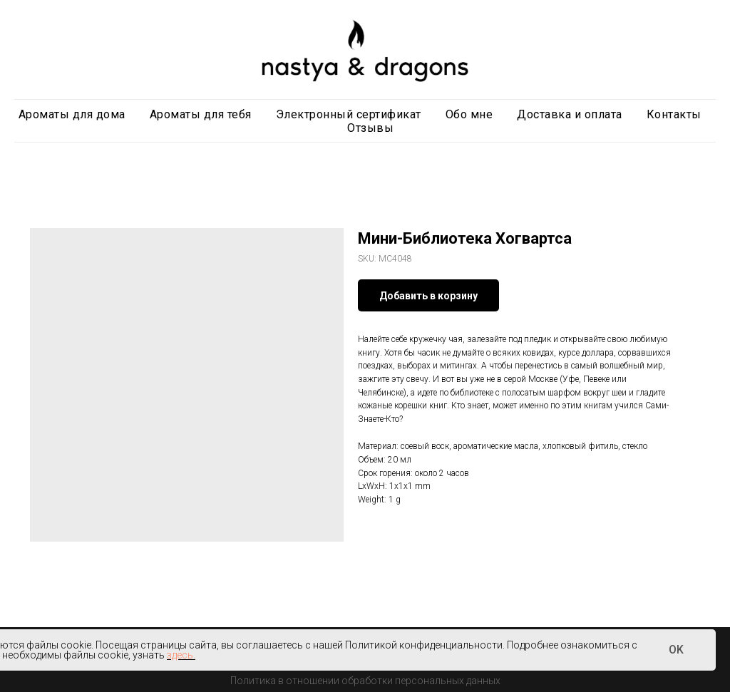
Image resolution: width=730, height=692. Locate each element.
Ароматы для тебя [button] (201, 114)
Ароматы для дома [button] (72, 114)
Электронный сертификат (348, 114)
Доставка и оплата (569, 114)
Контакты (674, 114)
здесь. (181, 655)
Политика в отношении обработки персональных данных (365, 680)
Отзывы (370, 128)
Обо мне (469, 114)
